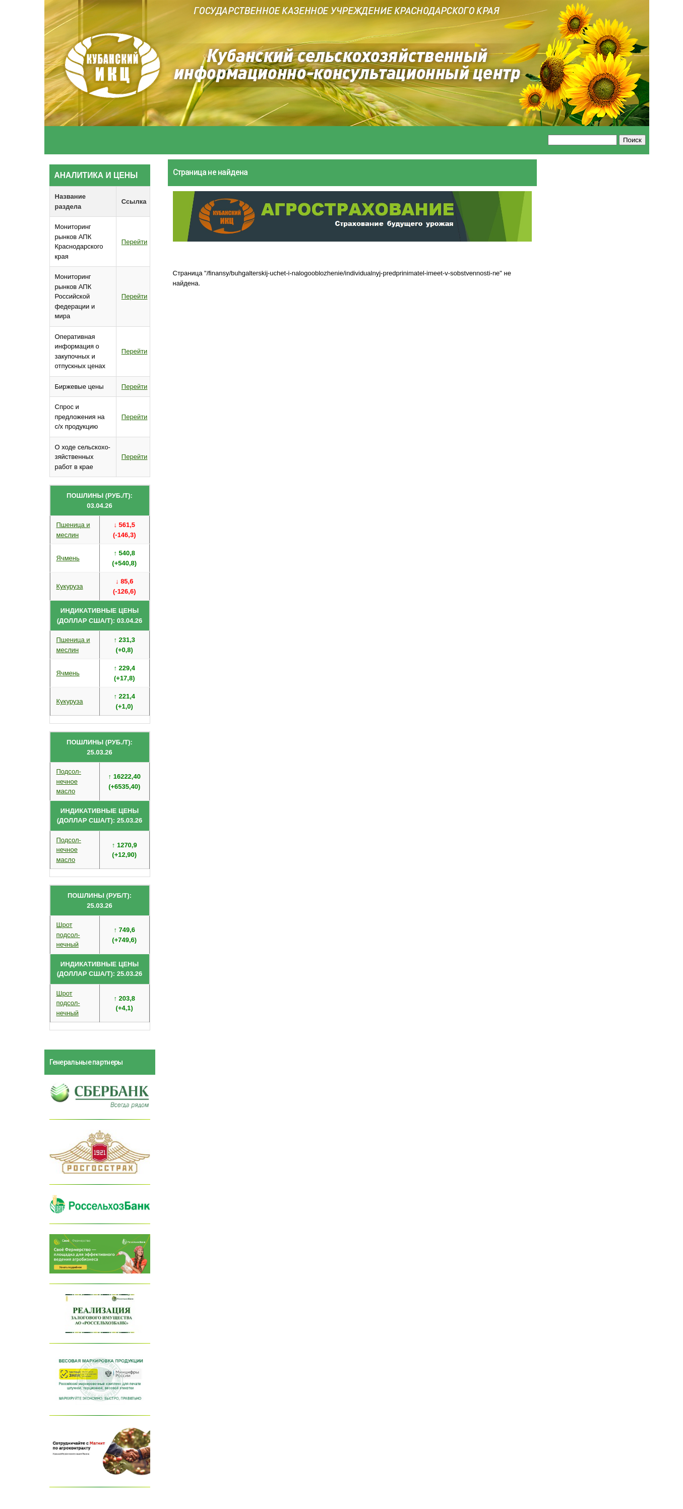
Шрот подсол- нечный (68, 934)
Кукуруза (69, 586)
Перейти (134, 242)
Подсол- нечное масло (68, 781)
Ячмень (68, 558)
